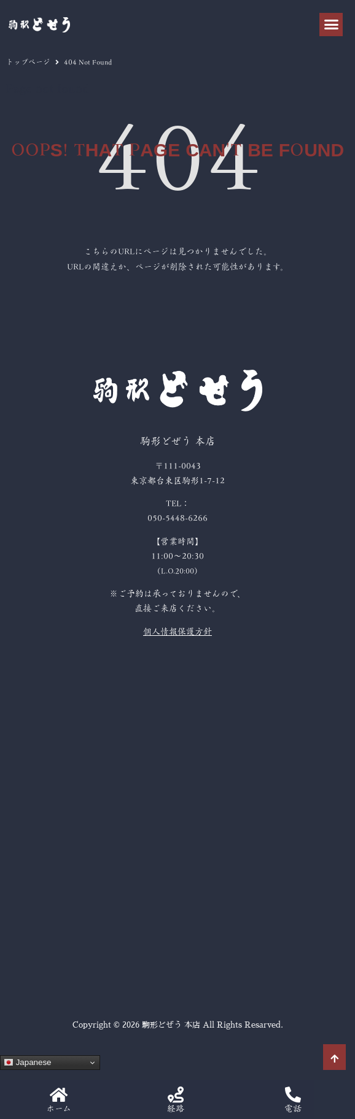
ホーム (58, 1108)
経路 (175, 1108)
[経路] (176, 1094)
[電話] (293, 1094)
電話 (293, 1108)
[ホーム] (58, 1094)
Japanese (28, 1062)
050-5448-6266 (177, 518)
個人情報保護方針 (177, 631)
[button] (331, 24)
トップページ (28, 62)
